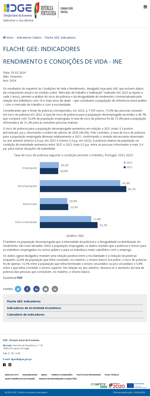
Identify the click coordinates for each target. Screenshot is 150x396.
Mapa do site (11, 374)
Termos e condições (61, 374)
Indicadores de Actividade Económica (34, 308)
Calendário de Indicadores (25, 314)
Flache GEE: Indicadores (24, 301)
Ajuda (44, 374)
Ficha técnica (112, 374)
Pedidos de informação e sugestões (58, 378)
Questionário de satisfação (20, 378)
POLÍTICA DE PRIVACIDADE (89, 374)
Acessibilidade (29, 374)
